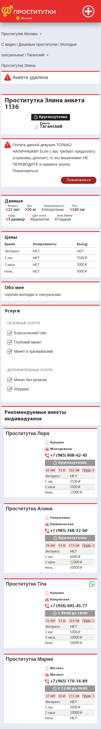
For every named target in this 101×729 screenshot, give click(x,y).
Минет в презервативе (33, 351)
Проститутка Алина (29, 508)
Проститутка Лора (28, 433)
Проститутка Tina (26, 584)
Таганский (51, 126)
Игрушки (21, 389)
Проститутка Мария (29, 659)
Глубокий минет (28, 342)
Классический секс (30, 333)
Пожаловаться (78, 180)
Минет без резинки (30, 379)
